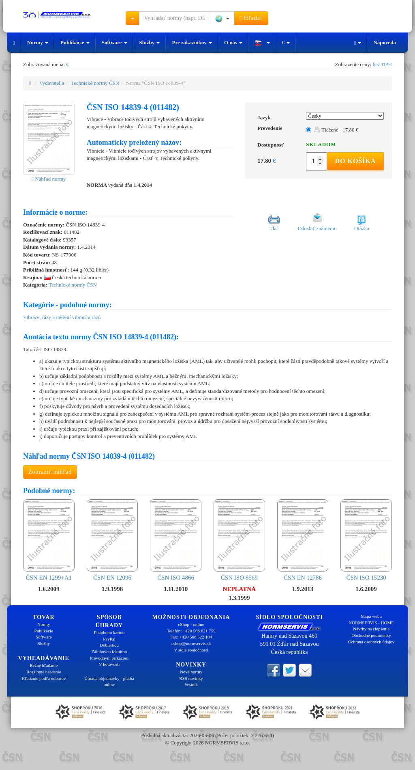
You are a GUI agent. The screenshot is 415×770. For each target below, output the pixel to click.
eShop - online (191, 624)
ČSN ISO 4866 (175, 539)
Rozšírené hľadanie (43, 671)
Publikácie (75, 42)
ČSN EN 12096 (112, 539)
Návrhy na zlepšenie (371, 628)
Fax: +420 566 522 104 (191, 636)
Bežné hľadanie (44, 665)
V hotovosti (109, 664)
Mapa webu (371, 616)
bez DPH (382, 64)
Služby (149, 42)
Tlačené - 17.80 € (336, 130)
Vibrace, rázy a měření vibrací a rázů (62, 317)
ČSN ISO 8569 (239, 539)
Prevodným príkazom (109, 658)
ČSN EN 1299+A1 (49, 539)
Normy (37, 42)
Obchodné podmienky (371, 635)
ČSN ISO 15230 (366, 539)
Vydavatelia (51, 83)
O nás (233, 42)
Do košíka (355, 160)
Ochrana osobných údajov (371, 641)
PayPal (109, 638)
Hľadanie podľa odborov (43, 678)
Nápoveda (384, 42)
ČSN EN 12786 (303, 539)
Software (114, 42)
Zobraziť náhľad (50, 472)
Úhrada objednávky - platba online (109, 681)
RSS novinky (191, 678)
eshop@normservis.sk (191, 643)
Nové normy (191, 671)
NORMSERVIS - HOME (371, 622)
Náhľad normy (49, 179)
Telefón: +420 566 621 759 (191, 630)
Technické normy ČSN (95, 83)
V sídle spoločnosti (191, 649)
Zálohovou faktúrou (109, 651)
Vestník (191, 684)
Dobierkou (109, 645)
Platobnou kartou (109, 632)
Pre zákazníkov (192, 42)
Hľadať (251, 18)
